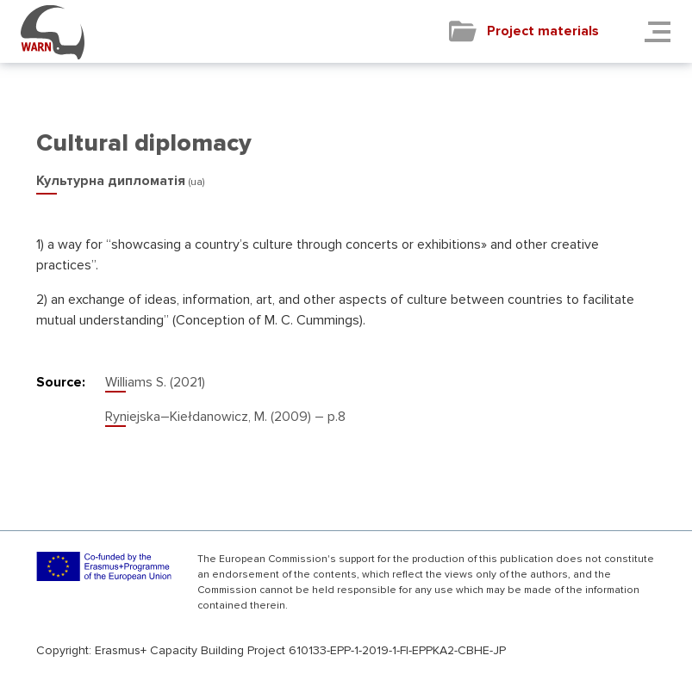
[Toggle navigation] (662, 31)
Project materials (543, 31)
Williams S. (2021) (155, 382)
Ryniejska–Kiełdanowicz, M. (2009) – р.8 (225, 416)
